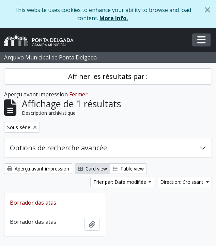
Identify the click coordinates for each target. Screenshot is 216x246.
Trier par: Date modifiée (120, 182)
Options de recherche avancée (58, 147)
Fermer (78, 94)
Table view (128, 168)
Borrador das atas (33, 202)
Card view (92, 168)
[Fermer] (207, 9)
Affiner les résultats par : (108, 76)
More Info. (113, 18)
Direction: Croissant (182, 182)
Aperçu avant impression (38, 168)
